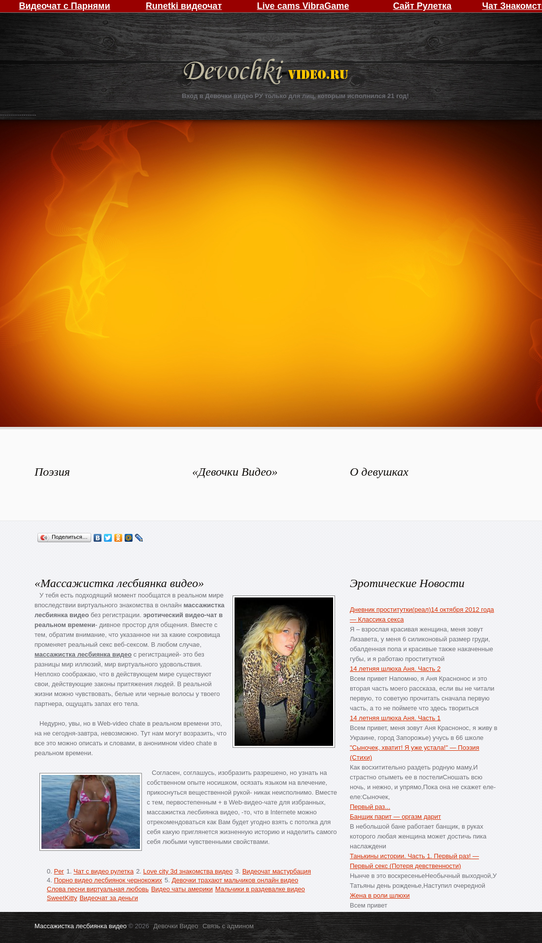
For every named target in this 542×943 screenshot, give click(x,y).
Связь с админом (228, 926)
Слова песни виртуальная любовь (98, 889)
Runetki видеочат (184, 6)
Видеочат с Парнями (64, 6)
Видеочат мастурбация (276, 871)
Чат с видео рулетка (103, 871)
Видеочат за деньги (108, 898)
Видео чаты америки (182, 889)
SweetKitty (62, 898)
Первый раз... (370, 806)
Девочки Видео (267, 72)
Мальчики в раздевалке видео (260, 889)
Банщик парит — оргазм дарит (395, 816)
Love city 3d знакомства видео (188, 871)
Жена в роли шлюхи (380, 895)
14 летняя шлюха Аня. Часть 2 (395, 668)
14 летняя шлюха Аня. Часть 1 (395, 718)
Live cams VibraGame (303, 6)
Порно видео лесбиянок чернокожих (108, 880)
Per (59, 871)
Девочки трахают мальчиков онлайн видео (234, 880)
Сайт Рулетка (422, 6)
